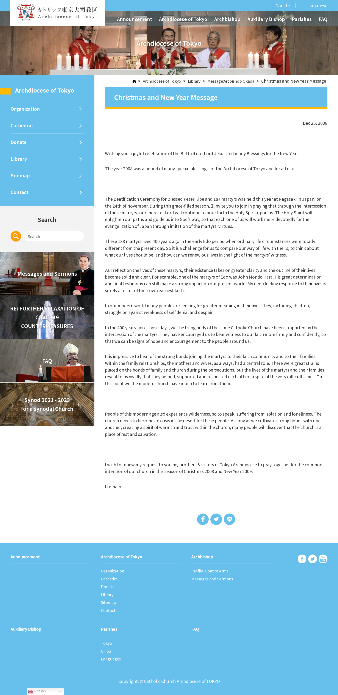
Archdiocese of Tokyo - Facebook (301, 559)
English (37, 691)
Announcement (134, 19)
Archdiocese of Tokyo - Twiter (312, 559)
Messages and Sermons (47, 282)
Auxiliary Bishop (266, 19)
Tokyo (107, 643)
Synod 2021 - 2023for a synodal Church (47, 412)
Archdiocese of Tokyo (183, 19)
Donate (282, 5)
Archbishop (227, 19)
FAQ (323, 19)
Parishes (302, 19)
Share (202, 519)
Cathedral (22, 127)
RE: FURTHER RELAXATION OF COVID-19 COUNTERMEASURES (47, 325)
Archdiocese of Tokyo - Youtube (323, 559)
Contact (20, 199)
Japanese (317, 5)
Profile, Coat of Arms (211, 571)
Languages (111, 659)
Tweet (216, 519)
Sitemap (21, 181)
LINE (230, 519)
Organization (26, 109)
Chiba (106, 651)
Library (19, 163)
